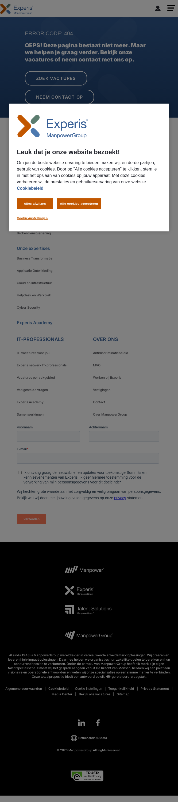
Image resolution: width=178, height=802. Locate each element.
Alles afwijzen (35, 203)
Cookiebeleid (30, 188)
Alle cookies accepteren (79, 203)
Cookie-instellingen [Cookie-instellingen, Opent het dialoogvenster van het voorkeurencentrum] (32, 218)
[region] (89, 167)
